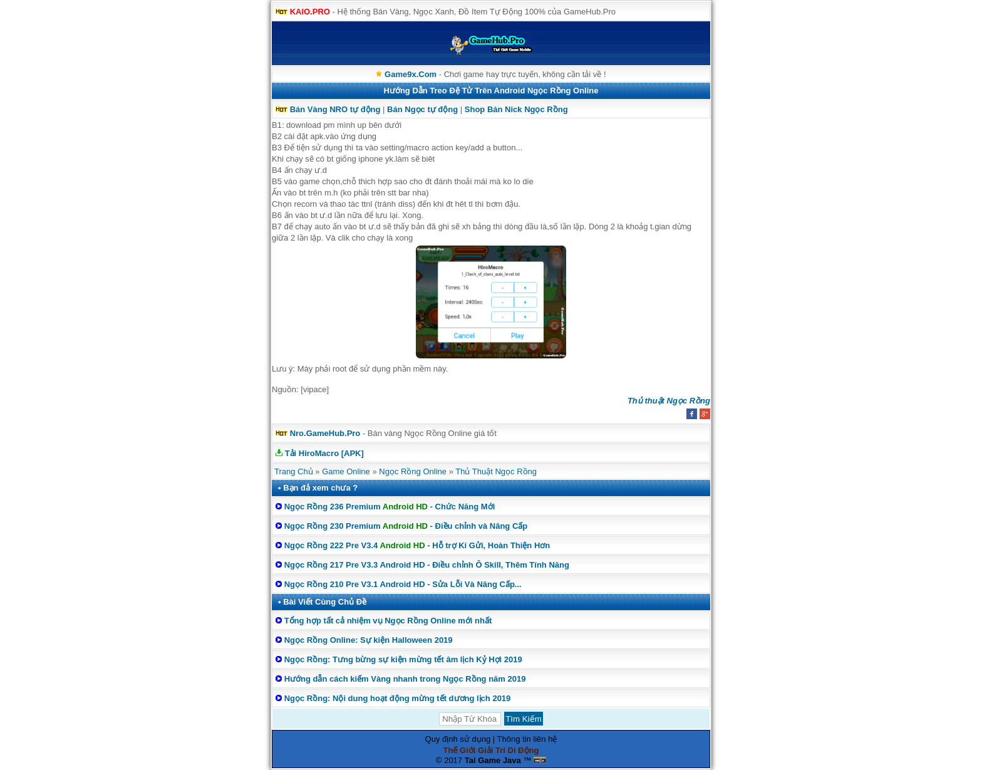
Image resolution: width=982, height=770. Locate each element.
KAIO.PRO (310, 11)
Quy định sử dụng (458, 739)
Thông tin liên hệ (527, 739)
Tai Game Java (493, 760)
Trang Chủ (293, 471)
